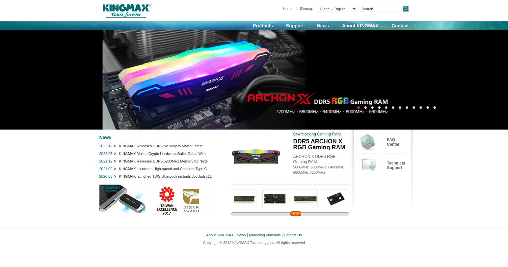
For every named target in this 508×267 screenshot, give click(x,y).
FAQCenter (393, 142)
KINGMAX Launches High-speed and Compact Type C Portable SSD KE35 (163, 169)
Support (295, 25)
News (323, 25)
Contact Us (293, 235)
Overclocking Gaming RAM (317, 134)
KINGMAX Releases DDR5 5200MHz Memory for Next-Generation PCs (163, 161)
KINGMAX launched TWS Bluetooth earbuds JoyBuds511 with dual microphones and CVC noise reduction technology (167, 177)
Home (287, 9)
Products (263, 25)
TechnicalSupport (396, 165)
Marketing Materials (265, 235)
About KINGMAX (360, 25)
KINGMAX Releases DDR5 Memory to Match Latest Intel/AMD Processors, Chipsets (161, 146)
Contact (400, 25)
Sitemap (306, 9)
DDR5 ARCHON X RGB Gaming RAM (319, 144)
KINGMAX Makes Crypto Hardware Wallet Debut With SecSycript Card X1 (162, 154)
